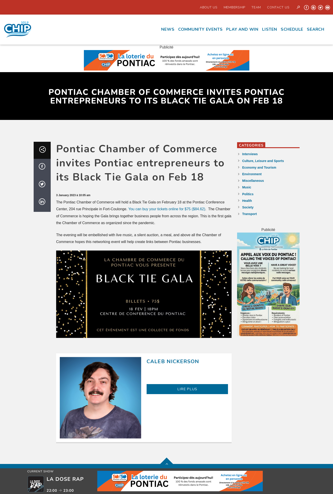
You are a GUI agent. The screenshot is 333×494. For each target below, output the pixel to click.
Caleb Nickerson (173, 361)
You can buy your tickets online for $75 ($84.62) (166, 209)
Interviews (250, 154)
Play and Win (242, 29)
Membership (234, 7)
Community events (200, 29)
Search (315, 29)
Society (247, 207)
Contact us (278, 7)
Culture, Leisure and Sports (263, 161)
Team (256, 7)
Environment (252, 174)
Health (247, 201)
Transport (249, 214)
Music (246, 187)
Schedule (292, 29)
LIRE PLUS (187, 389)
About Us (209, 7)
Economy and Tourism (259, 167)
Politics (247, 194)
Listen (269, 29)
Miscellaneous (253, 180)
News (167, 29)
